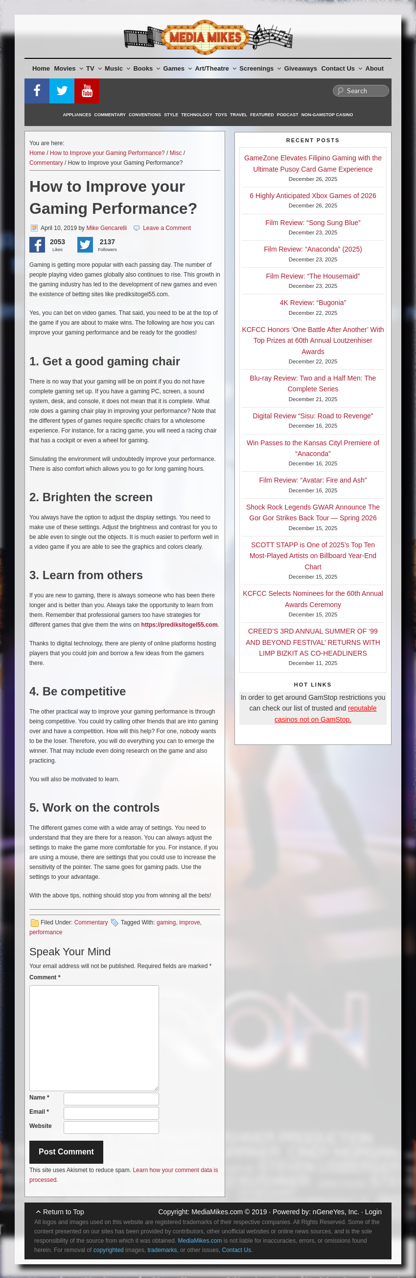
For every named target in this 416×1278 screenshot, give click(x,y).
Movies (68, 68)
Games (177, 68)
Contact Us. (237, 1250)
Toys (221, 114)
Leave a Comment (167, 228)
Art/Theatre (215, 68)
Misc (176, 153)
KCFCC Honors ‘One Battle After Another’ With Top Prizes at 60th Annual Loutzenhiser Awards (313, 341)
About (375, 68)
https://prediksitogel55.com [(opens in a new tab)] (179, 624)
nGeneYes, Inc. (336, 1212)
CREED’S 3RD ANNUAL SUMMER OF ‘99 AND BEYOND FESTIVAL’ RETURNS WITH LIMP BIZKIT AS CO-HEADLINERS (313, 642)
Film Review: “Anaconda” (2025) (313, 249)
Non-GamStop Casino (327, 114)
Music (117, 68)
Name (39, 1097)
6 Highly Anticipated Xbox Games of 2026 (313, 196)
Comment (44, 977)
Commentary (110, 114)
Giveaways (300, 68)
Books (146, 68)
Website (40, 1126)
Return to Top (63, 1212)
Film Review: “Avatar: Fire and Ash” (313, 480)
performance (45, 932)
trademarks (162, 1250)
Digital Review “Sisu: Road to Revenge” (313, 416)
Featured (262, 114)
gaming (166, 922)
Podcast (288, 114)
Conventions (145, 114)
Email (39, 1111)
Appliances (77, 114)
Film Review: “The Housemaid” (313, 276)
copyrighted (108, 1250)
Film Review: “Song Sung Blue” (313, 223)
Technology (196, 114)
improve (189, 922)
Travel (238, 114)
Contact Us (341, 68)
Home (41, 68)
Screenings (260, 68)
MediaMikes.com (217, 1212)
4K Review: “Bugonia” (313, 303)
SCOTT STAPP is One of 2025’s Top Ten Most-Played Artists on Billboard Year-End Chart (313, 556)
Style (171, 114)
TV (94, 68)
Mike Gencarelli (106, 228)
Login (373, 1212)
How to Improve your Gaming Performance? (107, 153)
